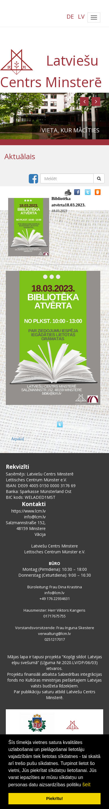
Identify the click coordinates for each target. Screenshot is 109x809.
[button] (84, 101)
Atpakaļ (17, 439)
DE (70, 16)
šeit (86, 784)
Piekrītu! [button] (54, 798)
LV (81, 16)
